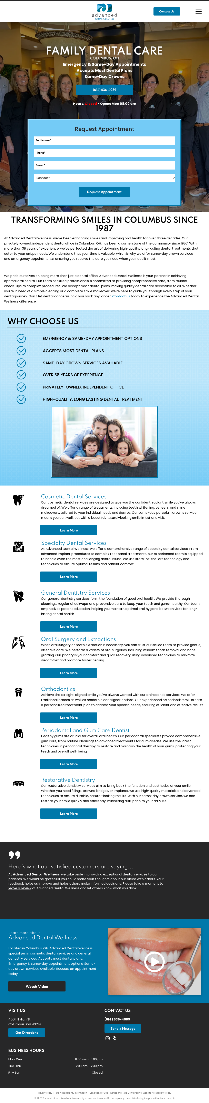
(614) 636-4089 (117, 1019)
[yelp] (115, 1038)
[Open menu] (199, 11)
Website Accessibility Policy (157, 1092)
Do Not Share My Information (71, 1092)
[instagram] (107, 1038)
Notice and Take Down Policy (125, 1092)
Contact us (121, 296)
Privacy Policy (45, 1092)
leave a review (19, 888)
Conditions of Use (98, 1092)
